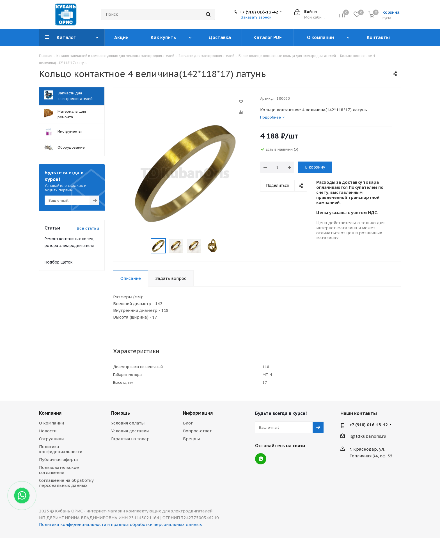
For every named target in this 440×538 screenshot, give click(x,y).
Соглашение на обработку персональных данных (66, 483)
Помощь (120, 413)
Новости (47, 430)
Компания (50, 413)
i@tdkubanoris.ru (367, 436)
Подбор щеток (58, 262)
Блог (188, 423)
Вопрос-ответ (197, 430)
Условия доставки (130, 430)
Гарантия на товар (130, 438)
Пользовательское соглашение (59, 470)
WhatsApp (260, 458)
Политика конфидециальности (60, 449)
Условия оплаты (128, 423)
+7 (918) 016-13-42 (259, 12)
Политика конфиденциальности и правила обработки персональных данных (120, 524)
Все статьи (88, 228)
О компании (51, 423)
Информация (198, 413)
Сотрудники (51, 438)
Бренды (191, 438)
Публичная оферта (58, 459)
